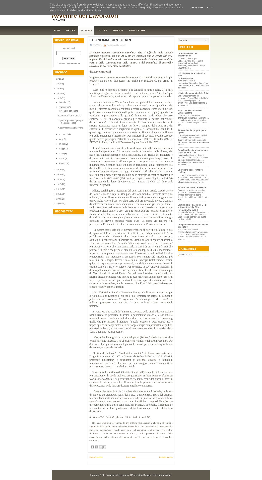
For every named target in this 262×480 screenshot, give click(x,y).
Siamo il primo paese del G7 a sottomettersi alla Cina (192, 206)
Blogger (147, 475)
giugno (62, 144)
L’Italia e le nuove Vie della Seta (193, 93)
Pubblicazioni (137, 30)
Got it (210, 7)
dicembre (63, 102)
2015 (58, 170)
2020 (58, 79)
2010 (58, 194)
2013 (58, 179)
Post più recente (96, 457)
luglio (61, 139)
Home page (131, 457)
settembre (63, 134)
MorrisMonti (166, 475)
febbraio (63, 163)
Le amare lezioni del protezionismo (187, 54)
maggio (62, 149)
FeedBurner (74, 63)
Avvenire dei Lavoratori (85, 15)
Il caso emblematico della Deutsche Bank (190, 111)
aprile (61, 153)
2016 (58, 98)
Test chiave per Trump (68, 111)
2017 (58, 93)
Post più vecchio (166, 457)
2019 (58, 84)
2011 (58, 189)
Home (57, 30)
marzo (62, 158)
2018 (58, 88)
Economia (86, 30)
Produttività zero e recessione (192, 187)
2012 (58, 184)
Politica (70, 30)
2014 (58, 174)
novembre (63, 107)
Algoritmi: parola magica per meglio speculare (70, 121)
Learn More (197, 7)
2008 (58, 204)
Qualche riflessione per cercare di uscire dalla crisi (193, 151)
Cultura (102, 30)
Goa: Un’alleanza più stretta (70, 128)
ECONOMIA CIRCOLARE (69, 116)
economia (183, 254)
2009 (58, 199)
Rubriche (118, 30)
